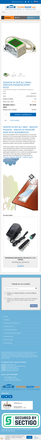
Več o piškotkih (36, 437)
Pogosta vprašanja (8, 336)
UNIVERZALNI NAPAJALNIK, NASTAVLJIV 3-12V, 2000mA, (20, 259)
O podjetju (6, 320)
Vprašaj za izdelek (8, 99)
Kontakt (6, 316)
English (37, 2)
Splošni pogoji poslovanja (10, 329)
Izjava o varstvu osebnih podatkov (12, 333)
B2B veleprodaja (8, 343)
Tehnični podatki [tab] (14, 120)
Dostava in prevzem (9, 326)
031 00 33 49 (9, 369)
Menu (17, 18)
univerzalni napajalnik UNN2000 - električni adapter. (18, 157)
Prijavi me (33, 305)
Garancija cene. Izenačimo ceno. (12, 323)
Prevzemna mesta (8, 339)
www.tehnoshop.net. (6, 357)
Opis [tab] (5, 120)
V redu (29, 437)
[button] (34, 49)
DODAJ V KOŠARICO (23, 114)
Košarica (31, 18)
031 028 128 (9, 367)
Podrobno (3, 17)
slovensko (35, 2)
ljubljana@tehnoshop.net (12, 370)
